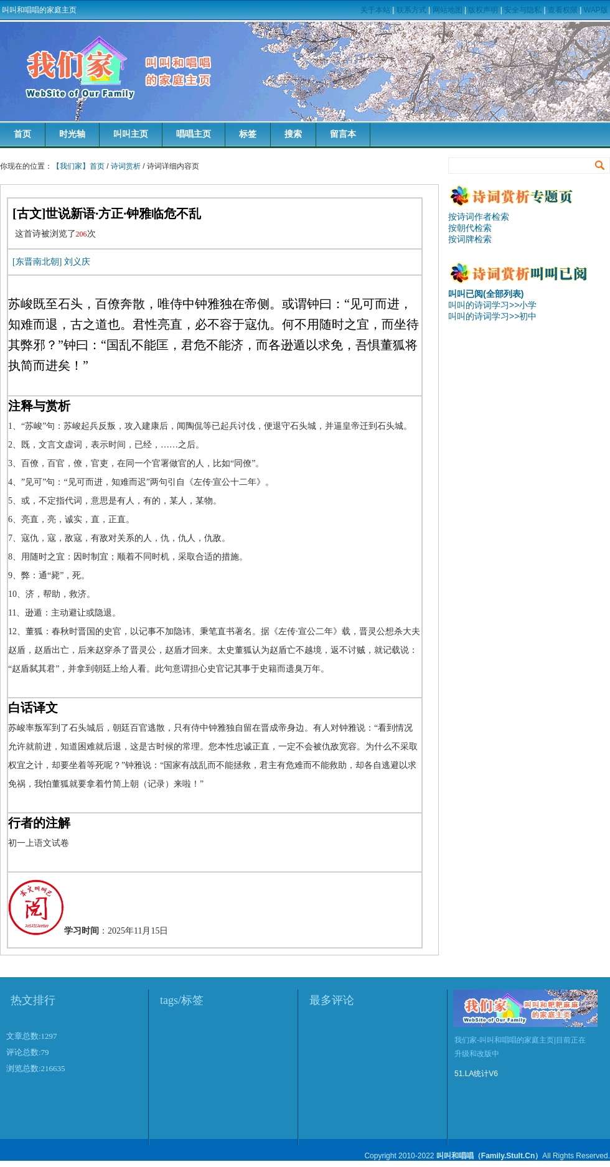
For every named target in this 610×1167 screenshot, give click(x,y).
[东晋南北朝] (37, 261)
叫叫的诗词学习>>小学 (492, 305)
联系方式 (411, 10)
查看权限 (563, 10)
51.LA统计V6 (476, 1073)
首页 (22, 134)
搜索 (293, 134)
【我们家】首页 (78, 166)
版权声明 (483, 10)
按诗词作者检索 (478, 217)
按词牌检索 (470, 239)
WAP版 (596, 10)
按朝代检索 (470, 228)
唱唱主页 (193, 134)
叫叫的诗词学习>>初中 (492, 316)
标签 (247, 134)
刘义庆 (77, 261)
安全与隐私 (523, 10)
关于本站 (375, 10)
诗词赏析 (126, 166)
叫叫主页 (130, 134)
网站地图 (447, 10)
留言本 (343, 134)
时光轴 (72, 134)
